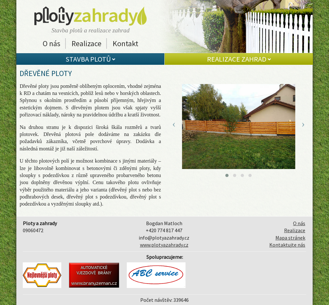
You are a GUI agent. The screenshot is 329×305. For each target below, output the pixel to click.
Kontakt (125, 43)
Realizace (86, 43)
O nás (51, 43)
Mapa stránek (290, 237)
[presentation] (174, 124)
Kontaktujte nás (287, 244)
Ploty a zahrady (90, 16)
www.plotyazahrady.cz (164, 244)
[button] (227, 175)
